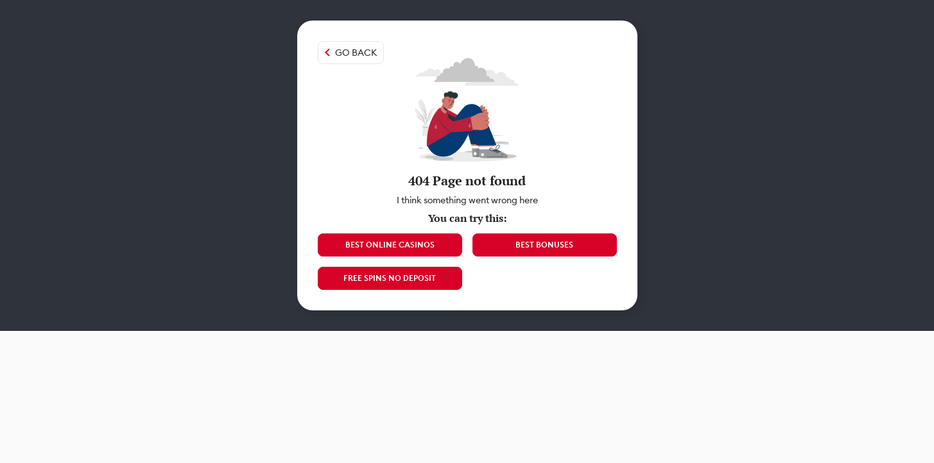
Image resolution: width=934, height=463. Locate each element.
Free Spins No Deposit (389, 278)
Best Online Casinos (390, 244)
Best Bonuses (544, 244)
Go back (356, 52)
